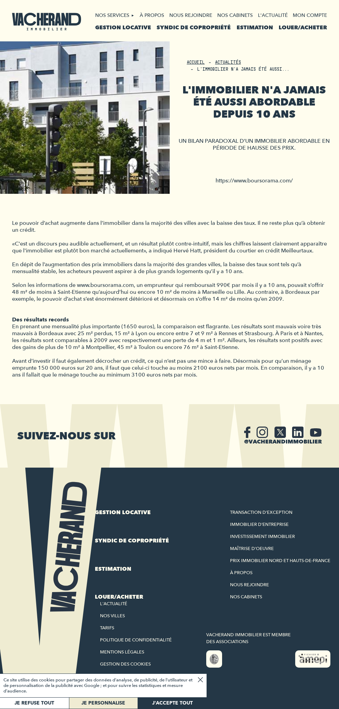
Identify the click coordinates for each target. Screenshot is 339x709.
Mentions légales (122, 652)
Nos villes (112, 616)
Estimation (255, 27)
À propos (152, 15)
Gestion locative (123, 27)
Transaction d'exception (261, 512)
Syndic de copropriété (194, 27)
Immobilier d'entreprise (259, 524)
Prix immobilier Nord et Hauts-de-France (280, 561)
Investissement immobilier (262, 536)
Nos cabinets (235, 15)
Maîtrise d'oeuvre (252, 549)
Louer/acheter (303, 27)
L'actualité (273, 15)
